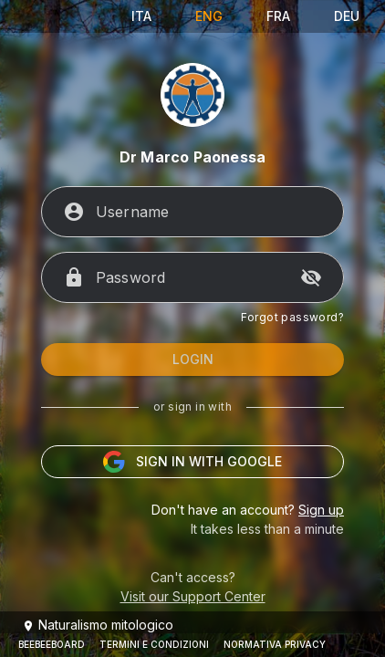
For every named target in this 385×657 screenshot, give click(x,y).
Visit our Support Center (192, 596)
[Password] (192, 277)
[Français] (278, 16)
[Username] (209, 211)
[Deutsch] (346, 16)
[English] (209, 16)
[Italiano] (141, 16)
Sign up (321, 509)
